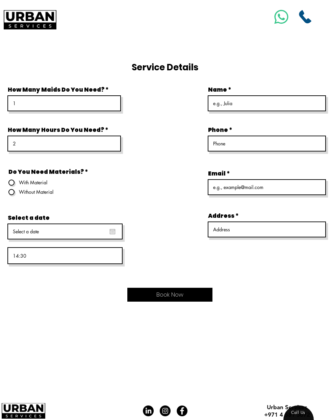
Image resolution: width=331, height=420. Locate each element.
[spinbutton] (65, 255)
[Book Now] (169, 295)
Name (217, 90)
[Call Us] (305, 16)
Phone (218, 130)
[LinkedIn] (148, 410)
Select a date (29, 218)
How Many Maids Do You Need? (56, 90)
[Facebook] (182, 410)
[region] (298, 412)
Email (217, 174)
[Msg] (282, 16)
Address (221, 216)
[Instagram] (165, 410)
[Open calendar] (112, 231)
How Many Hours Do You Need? (56, 130)
